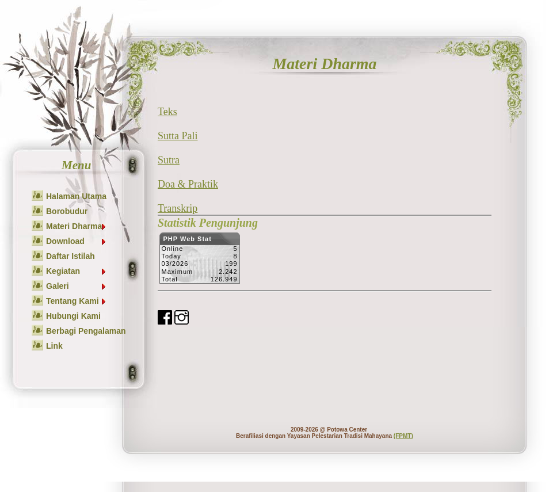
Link (54, 345)
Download (76, 241)
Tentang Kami (76, 301)
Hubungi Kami (73, 316)
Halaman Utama (76, 196)
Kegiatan (76, 271)
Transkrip (177, 208)
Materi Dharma (76, 226)
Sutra (169, 160)
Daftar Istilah (70, 256)
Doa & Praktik (188, 184)
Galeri (76, 286)
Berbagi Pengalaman (86, 330)
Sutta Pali (178, 136)
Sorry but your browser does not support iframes (199, 261)
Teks (167, 111)
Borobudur (66, 211)
